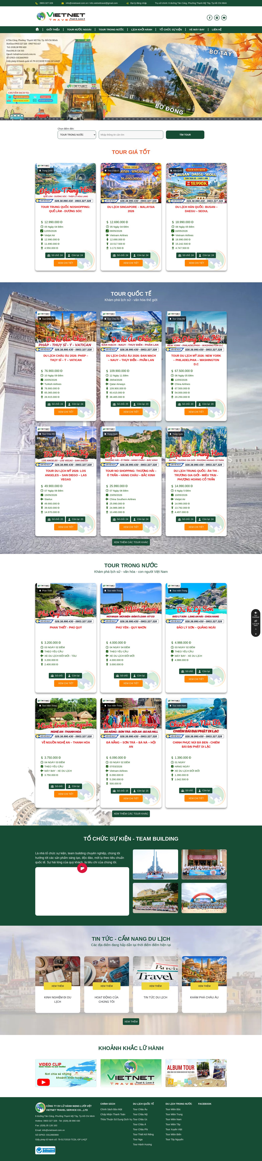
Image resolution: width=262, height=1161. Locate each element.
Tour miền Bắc (173, 1109)
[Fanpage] (209, 17)
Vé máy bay (197, 29)
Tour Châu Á (111, 170)
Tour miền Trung (113, 591)
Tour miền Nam (177, 706)
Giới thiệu (53, 29)
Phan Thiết (45, 591)
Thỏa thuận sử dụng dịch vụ (116, 1119)
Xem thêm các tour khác (131, 542)
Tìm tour (185, 134)
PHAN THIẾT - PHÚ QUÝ (66, 627)
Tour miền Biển (173, 1134)
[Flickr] (216, 17)
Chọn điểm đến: (66, 128)
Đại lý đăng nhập (136, 3)
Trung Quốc (46, 170)
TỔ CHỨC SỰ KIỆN (170, 29)
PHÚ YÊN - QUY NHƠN (131, 627)
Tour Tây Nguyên (174, 1139)
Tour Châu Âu (46, 319)
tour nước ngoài (79, 29)
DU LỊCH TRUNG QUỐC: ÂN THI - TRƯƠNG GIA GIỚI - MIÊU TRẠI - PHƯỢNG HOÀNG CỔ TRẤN (196, 475)
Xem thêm (57, 986)
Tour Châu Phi (140, 1129)
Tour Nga (138, 1139)
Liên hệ (216, 29)
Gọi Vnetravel (255, 616)
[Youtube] (224, 17)
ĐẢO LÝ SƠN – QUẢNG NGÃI (196, 627)
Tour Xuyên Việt (174, 1129)
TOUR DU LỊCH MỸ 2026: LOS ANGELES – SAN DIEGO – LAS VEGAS (66, 475)
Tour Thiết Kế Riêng (143, 1134)
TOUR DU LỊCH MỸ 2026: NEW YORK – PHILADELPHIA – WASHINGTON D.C (196, 360)
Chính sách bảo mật (111, 1109)
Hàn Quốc (176, 170)
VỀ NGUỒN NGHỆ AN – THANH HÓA (66, 742)
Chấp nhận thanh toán (112, 1114)
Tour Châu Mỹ (177, 319)
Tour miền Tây (173, 1124)
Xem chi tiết (65, 263)
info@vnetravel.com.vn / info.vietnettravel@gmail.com (92, 3)
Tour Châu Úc (140, 1119)
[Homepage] (39, 28)
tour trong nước (111, 29)
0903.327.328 (46, 3)
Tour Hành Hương (142, 1144)
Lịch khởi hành (141, 29)
